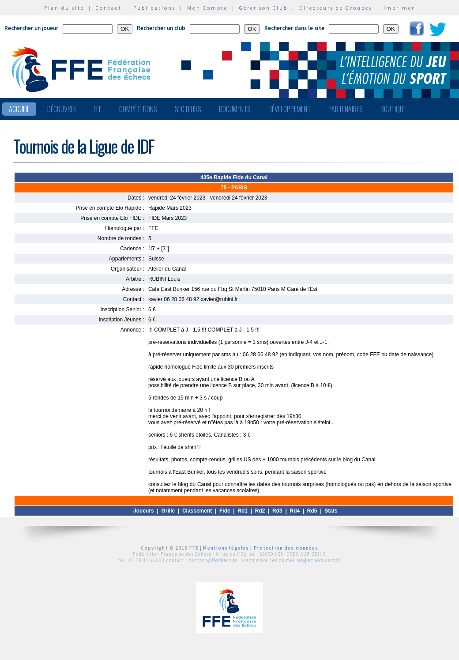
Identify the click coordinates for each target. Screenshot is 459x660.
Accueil (19, 109)
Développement (289, 109)
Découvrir (61, 109)
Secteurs (188, 109)
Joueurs (143, 511)
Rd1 (242, 511)
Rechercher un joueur (31, 28)
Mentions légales (226, 548)
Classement (197, 511)
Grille (168, 511)
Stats (330, 511)
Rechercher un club (161, 28)
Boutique (393, 109)
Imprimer (399, 7)
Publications (154, 7)
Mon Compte (207, 7)
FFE (98, 109)
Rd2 (260, 511)
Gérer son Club (263, 7)
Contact (109, 7)
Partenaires (345, 109)
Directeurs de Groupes (335, 7)
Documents (235, 109)
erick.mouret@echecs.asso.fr (306, 560)
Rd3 (277, 511)
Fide (224, 511)
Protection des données (286, 548)
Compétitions (138, 109)
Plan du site (64, 7)
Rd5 (312, 511)
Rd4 (295, 511)
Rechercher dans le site (294, 28)
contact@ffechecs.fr (213, 560)
